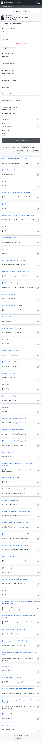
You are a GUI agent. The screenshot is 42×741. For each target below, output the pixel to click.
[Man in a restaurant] (8, 725)
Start (3, 116)
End (3, 123)
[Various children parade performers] (13, 489)
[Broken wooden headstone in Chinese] (14, 260)
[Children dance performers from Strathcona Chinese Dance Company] (20, 464)
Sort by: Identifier (19, 150)
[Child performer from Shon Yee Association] (15, 523)
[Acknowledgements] (8, 170)
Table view (33, 147)
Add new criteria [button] (8, 49)
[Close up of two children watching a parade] (15, 534)
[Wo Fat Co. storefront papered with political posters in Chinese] (18, 616)
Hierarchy (16, 147)
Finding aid (5, 87)
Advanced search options (11, 24)
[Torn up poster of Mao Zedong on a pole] (14, 579)
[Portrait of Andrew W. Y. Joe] (10, 350)
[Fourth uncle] (6, 317)
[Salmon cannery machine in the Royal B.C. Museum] (18, 215)
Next (24, 738)
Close (10, 15)
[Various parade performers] (10, 500)
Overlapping (7, 134)
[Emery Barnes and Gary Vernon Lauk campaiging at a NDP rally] (19, 653)
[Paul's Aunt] (6, 339)
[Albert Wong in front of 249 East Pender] (14, 641)
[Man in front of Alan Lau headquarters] (14, 629)
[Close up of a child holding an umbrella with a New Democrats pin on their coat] (21, 602)
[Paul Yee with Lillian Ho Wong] (11, 328)
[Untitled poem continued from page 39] (14, 430)
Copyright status (7, 94)
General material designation (11, 100)
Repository (5, 56)
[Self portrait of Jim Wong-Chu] (11, 238)
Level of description (8, 73)
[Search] (21, 31)
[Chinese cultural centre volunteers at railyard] (16, 192)
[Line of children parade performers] (13, 477)
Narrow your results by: (21, 11)
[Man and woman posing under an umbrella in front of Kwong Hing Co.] (20, 701)
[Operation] (5, 249)
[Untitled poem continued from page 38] (14, 441)
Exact (5, 136)
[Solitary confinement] (9, 294)
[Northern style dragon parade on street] (14, 418)
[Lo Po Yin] (5, 384)
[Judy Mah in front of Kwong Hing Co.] (13, 677)
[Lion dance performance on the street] (14, 556)
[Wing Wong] (6, 407)
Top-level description (8, 63)
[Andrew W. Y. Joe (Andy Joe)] (10, 362)
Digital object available (9, 80)
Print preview (6, 147)
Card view (25, 147)
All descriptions (8, 109)
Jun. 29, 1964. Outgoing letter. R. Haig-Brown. (15, 159)
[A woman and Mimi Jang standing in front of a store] (18, 689)
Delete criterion (21, 43)
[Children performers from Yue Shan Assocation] (16, 511)
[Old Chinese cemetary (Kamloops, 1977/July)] (15, 271)
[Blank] (4, 181)
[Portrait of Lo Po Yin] (8, 373)
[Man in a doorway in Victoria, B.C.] (12, 305)
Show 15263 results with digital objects (29, 154)
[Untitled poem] (7, 452)
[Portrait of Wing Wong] (9, 396)
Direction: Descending (33, 150)
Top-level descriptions (10, 107)
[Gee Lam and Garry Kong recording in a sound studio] (18, 283)
